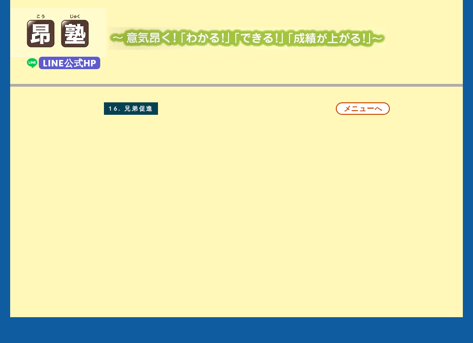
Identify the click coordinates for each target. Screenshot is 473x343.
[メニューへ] (363, 108)
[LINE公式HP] (69, 63)
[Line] (32, 63)
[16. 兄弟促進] (131, 108)
